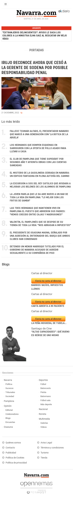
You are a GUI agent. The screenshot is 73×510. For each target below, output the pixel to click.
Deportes (43, 380)
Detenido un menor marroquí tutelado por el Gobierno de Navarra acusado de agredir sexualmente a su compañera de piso (37, 249)
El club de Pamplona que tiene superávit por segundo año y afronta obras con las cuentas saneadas (38, 162)
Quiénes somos (13, 442)
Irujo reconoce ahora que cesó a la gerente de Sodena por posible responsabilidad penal (34, 68)
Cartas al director (41, 273)
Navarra (8, 380)
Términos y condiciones (52, 447)
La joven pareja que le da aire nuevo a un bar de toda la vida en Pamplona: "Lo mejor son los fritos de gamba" (39, 197)
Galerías (44, 423)
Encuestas (10, 422)
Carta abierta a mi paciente (47, 306)
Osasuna (8, 427)
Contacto (10, 447)
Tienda (44, 457)
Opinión (8, 406)
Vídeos (43, 427)
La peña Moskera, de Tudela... (48, 323)
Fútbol (43, 384)
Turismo (45, 452)
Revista (42, 414)
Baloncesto (45, 388)
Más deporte (46, 404)
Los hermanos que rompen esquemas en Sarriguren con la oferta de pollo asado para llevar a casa (38, 148)
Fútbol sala (45, 400)
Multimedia (44, 419)
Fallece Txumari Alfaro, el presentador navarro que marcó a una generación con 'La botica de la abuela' (39, 134)
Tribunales (10, 392)
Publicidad (11, 452)
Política (8, 384)
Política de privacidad (16, 462)
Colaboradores (12, 414)
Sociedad (9, 396)
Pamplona (9, 401)
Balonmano (45, 396)
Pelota (43, 392)
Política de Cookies (15, 457)
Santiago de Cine (41, 328)
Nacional (43, 409)
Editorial (9, 410)
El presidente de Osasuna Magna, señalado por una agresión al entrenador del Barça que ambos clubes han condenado (40, 235)
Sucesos (9, 388)
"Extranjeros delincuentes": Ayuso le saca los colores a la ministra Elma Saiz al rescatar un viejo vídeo (34, 35)
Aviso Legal (46, 442)
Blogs (5, 264)
